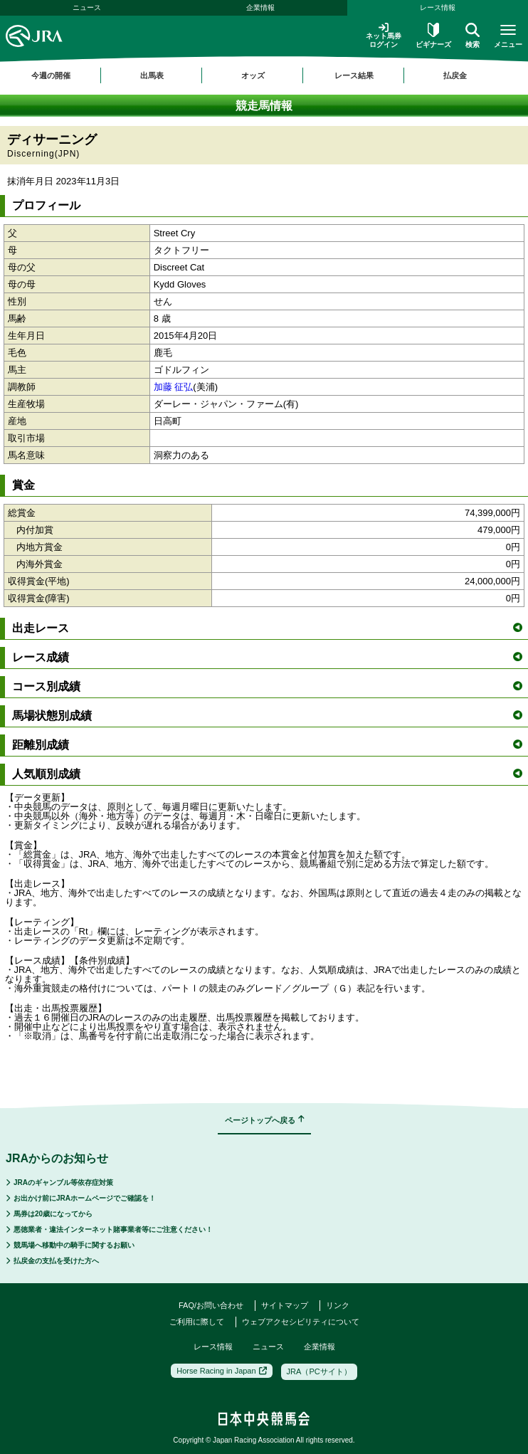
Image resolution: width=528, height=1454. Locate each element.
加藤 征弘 (174, 386)
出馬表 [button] (152, 75)
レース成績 (267, 657)
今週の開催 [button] (50, 75)
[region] (264, 75)
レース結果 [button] (354, 75)
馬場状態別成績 (267, 716)
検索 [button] (472, 35)
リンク (337, 1305)
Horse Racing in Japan (221, 1370)
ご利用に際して (196, 1321)
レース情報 (437, 7)
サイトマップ (284, 1305)
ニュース (87, 7)
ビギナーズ (433, 35)
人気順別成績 (267, 774)
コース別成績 (267, 686)
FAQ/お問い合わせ (211, 1305)
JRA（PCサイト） (319, 1371)
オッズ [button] (253, 75)
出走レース (267, 628)
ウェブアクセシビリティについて (300, 1321)
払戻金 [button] (455, 75)
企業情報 (260, 7)
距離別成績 (267, 745)
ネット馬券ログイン (383, 35)
